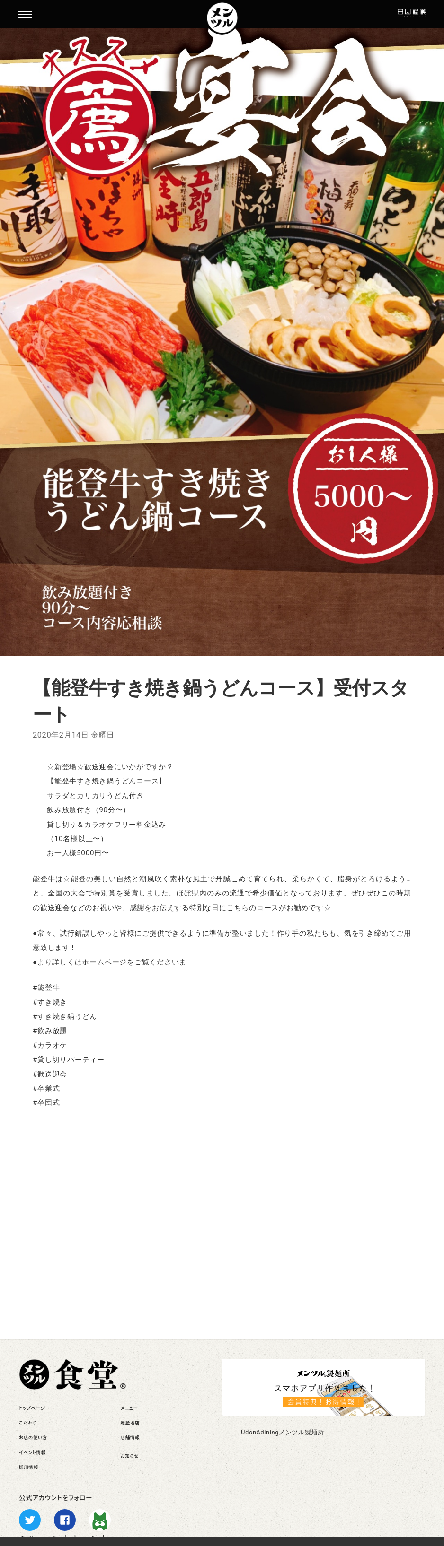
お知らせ (130, 1456)
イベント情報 (32, 1452)
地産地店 (130, 1422)
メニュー (129, 1408)
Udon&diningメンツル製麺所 (282, 1432)
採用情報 (28, 1467)
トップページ (32, 1408)
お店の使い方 (33, 1437)
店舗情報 (130, 1437)
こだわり (28, 1422)
